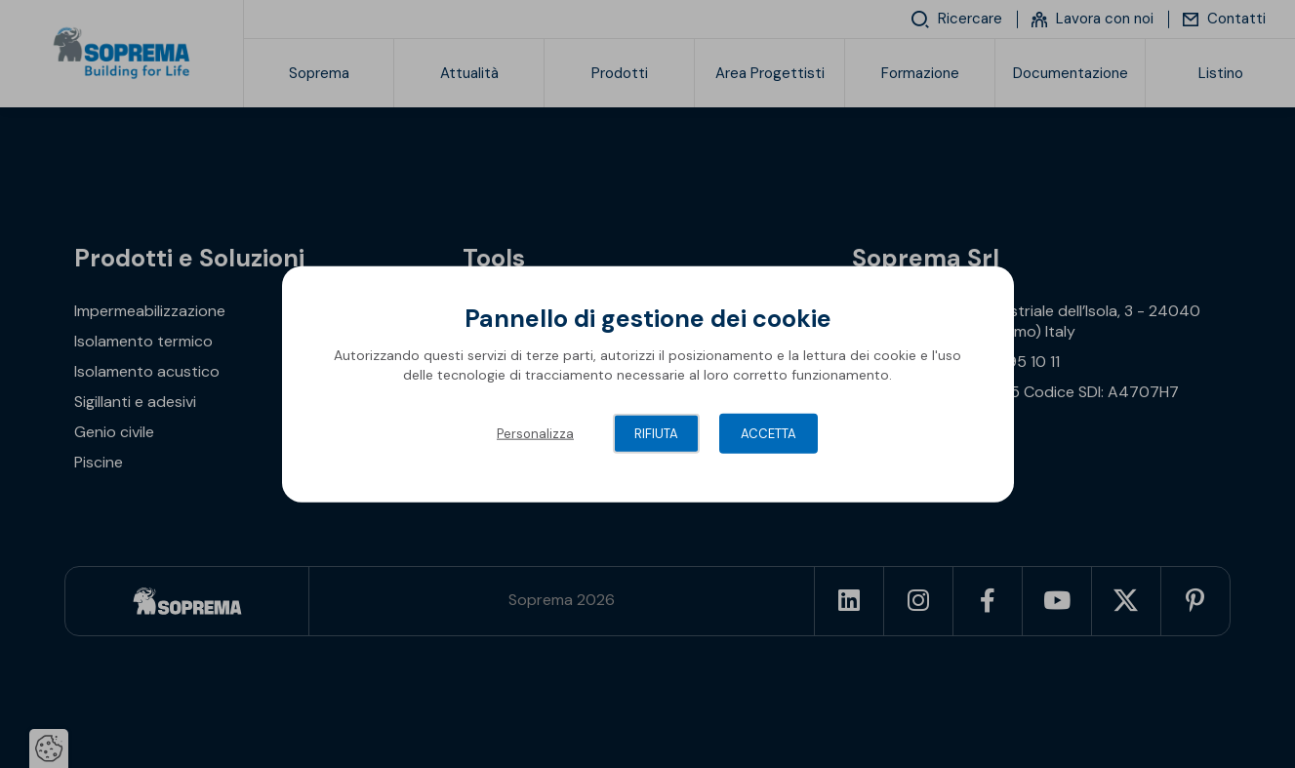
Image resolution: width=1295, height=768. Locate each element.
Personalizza (535, 433)
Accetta (768, 433)
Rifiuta (656, 433)
